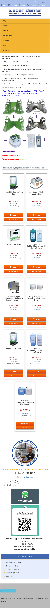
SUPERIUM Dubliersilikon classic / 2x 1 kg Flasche (36, 350)
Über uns (9, 576)
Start (4, 21)
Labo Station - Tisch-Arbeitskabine (36, 193)
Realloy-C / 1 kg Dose (13, 348)
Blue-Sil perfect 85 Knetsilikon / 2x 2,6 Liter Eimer (36, 298)
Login (3, 5)
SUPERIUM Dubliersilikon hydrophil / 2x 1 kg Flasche (36, 246)
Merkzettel (12, 5)
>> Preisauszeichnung (8, 591)
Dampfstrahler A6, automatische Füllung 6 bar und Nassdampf (14, 298)
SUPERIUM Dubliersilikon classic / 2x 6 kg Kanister (25, 402)
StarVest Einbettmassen (13, 569)
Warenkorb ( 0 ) (43, 5)
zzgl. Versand (13, 205)
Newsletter (6, 50)
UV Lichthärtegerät (14, 244)
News (4, 45)
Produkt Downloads (12, 566)
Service (5, 26)
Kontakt (21, 5)
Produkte (6, 31)
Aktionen (6, 40)
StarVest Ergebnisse (12, 573)
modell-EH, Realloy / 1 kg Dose (13, 193)
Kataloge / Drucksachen (13, 562)
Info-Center (31, 5)
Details (13, 215)
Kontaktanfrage (26, 477)
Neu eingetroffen (8, 36)
